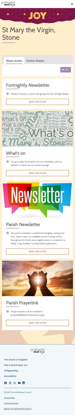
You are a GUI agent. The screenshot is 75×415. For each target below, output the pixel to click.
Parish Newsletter (23, 224)
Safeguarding (11, 370)
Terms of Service (11, 403)
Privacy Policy (9, 398)
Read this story (37, 101)
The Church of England (15, 359)
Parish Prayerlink (22, 303)
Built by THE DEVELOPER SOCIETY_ (18, 409)
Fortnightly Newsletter (28, 85)
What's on (16, 153)
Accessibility (10, 376)
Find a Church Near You (16, 365)
